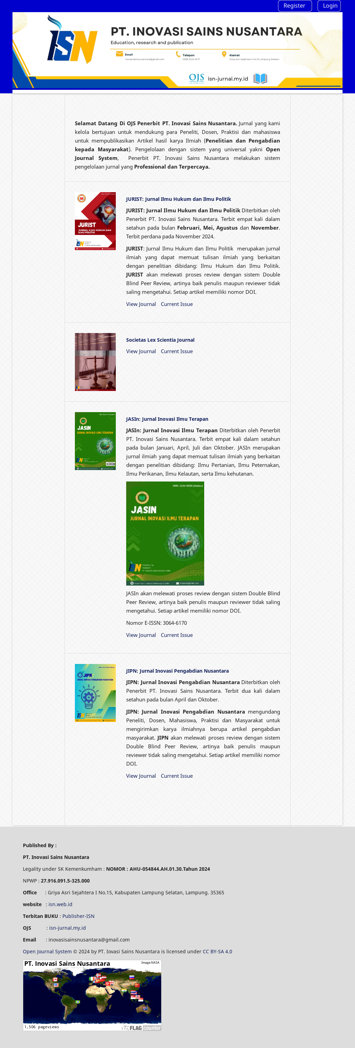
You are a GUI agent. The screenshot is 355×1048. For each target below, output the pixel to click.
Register (294, 5)
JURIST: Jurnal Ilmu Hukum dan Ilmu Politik (178, 199)
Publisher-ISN (78, 916)
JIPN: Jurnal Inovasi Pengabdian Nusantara (177, 670)
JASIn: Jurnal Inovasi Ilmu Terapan (167, 419)
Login (330, 5)
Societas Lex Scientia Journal (160, 339)
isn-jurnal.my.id (67, 928)
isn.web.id (60, 904)
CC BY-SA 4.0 (218, 951)
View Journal (141, 303)
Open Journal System (48, 951)
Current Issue (177, 303)
